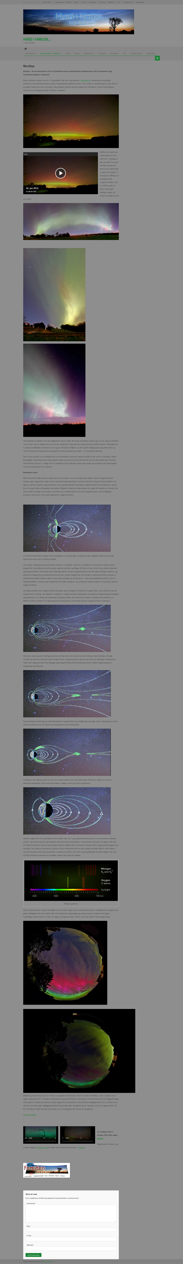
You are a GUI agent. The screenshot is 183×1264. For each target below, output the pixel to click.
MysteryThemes (48, 1261)
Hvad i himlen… (47, 2)
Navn (28, 1226)
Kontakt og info (128, 2)
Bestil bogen (140, 2)
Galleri (76, 2)
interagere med (42, 1147)
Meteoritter (92, 2)
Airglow (82, 1147)
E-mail (29, 1236)
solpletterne (85, 80)
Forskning (102, 2)
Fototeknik (111, 2)
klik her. (100, 1138)
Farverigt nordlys (30, 1115)
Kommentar (31, 1203)
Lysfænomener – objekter (63, 2)
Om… (119, 2)
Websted (30, 1245)
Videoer (83, 2)
